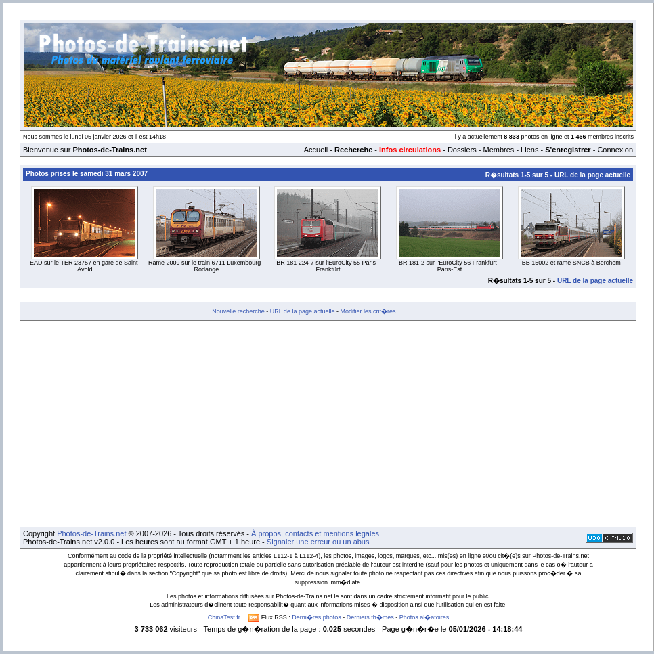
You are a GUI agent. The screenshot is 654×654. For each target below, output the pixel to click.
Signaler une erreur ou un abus (318, 542)
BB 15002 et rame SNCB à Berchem (571, 262)
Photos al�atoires (424, 617)
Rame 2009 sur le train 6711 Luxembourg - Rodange (206, 266)
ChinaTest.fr (224, 617)
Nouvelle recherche (238, 311)
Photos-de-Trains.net (91, 533)
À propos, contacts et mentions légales (315, 533)
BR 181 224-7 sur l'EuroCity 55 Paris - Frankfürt (327, 266)
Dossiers (462, 150)
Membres (498, 150)
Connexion (615, 150)
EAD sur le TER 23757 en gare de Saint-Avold (84, 266)
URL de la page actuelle (592, 175)
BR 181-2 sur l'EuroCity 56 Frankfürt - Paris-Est (449, 266)
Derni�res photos (316, 617)
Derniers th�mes (370, 617)
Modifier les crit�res (367, 311)
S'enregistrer (567, 150)
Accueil (316, 150)
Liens (529, 150)
